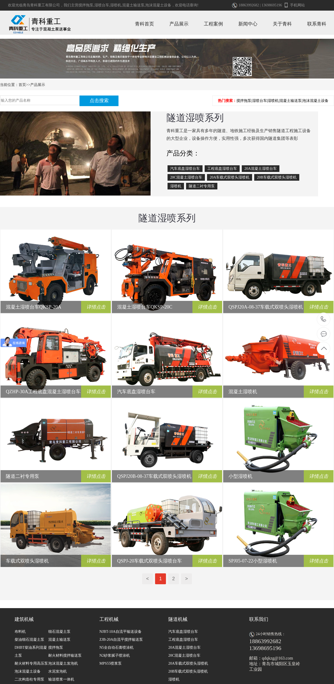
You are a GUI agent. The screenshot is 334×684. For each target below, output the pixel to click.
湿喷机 (115, 5)
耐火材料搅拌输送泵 (65, 655)
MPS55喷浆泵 (110, 663)
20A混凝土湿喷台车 (260, 169)
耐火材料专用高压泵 (31, 663)
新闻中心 (247, 24)
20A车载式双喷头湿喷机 (229, 177)
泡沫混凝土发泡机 (63, 663)
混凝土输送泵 (133, 5)
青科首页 (144, 24)
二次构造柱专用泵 (29, 679)
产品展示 (178, 24)
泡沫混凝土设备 (158, 5)
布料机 (20, 632)
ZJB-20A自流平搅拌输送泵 (121, 640)
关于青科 (282, 24)
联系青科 (316, 24)
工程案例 (213, 24)
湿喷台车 (101, 5)
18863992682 (324, 319)
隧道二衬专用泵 (202, 186)
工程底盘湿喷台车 (222, 169)
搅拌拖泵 (85, 5)
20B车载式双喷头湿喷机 (276, 177)
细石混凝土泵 (59, 632)
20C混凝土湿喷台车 (186, 177)
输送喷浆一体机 (61, 679)
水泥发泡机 (57, 671)
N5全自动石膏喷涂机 (116, 648)
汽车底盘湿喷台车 (185, 169)
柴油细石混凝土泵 (29, 640)
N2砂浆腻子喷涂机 (114, 655)
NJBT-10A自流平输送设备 (120, 632)
